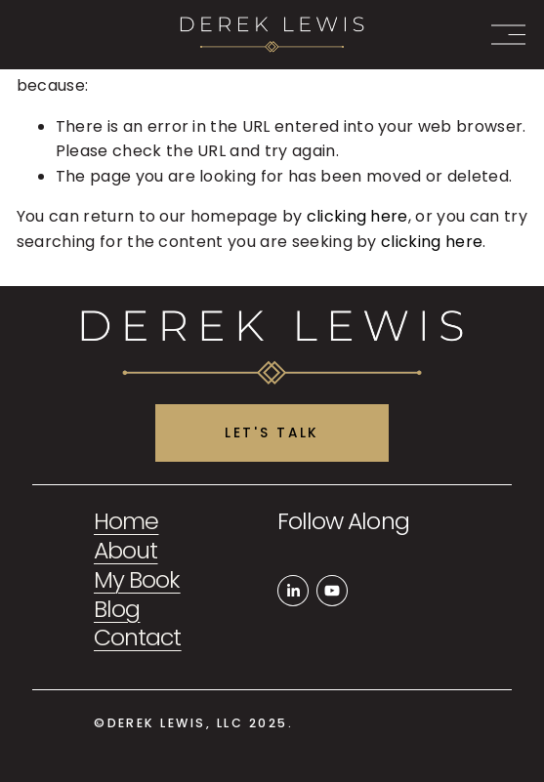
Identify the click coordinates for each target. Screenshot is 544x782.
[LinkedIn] (293, 590)
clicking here (357, 216)
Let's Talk (272, 433)
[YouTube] (332, 590)
